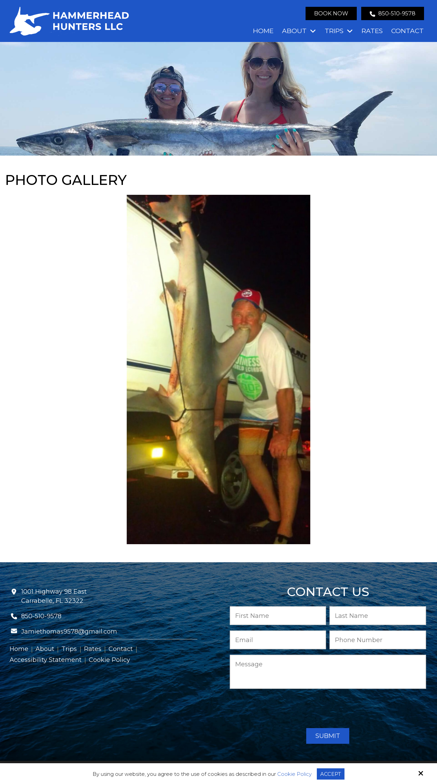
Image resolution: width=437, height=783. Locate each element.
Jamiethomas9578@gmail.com (69, 631)
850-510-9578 (392, 13)
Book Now (331, 13)
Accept (330, 774)
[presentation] (328, 709)
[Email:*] (278, 639)
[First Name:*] (278, 615)
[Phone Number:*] (377, 639)
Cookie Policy (294, 774)
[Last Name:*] (377, 615)
